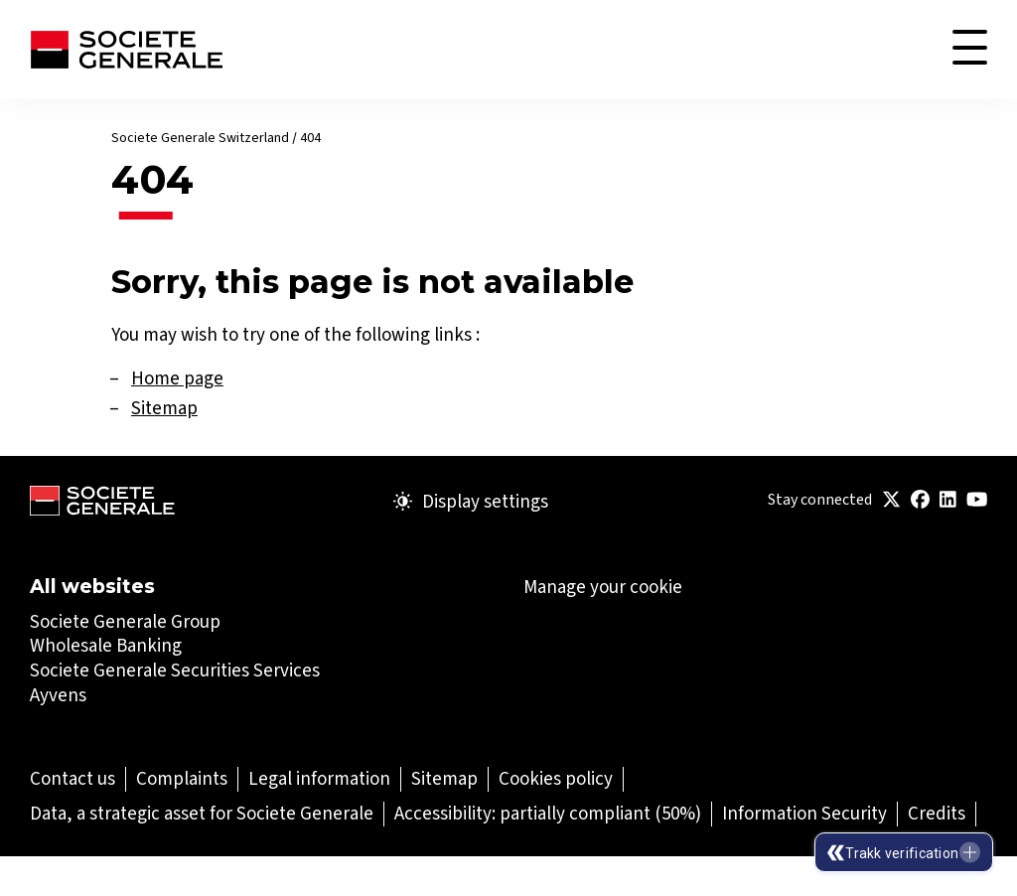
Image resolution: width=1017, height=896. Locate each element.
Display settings (470, 502)
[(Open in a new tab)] (891, 500)
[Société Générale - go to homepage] (126, 50)
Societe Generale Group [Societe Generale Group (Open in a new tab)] (125, 621)
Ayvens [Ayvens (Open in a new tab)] (58, 694)
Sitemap (164, 407)
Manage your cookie (602, 587)
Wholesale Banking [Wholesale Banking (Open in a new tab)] (106, 645)
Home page (177, 378)
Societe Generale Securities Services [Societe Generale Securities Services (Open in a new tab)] (175, 670)
